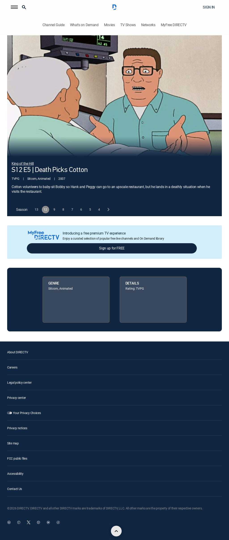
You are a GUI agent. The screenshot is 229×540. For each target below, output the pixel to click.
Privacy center (16, 398)
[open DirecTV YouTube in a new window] (48, 522)
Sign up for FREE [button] (112, 248)
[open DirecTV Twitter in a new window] (28, 522)
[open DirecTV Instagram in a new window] (38, 522)
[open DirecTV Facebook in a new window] (19, 522)
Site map (13, 443)
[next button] (108, 209)
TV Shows (128, 25)
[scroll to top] (116, 531)
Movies (109, 25)
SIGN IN (209, 7)
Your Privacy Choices (27, 413)
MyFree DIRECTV (174, 25)
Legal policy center (19, 382)
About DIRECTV (17, 352)
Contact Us (14, 489)
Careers (12, 367)
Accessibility (15, 473)
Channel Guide (53, 25)
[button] (14, 7)
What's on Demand (84, 25)
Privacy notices (17, 428)
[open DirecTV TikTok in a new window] (58, 522)
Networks (148, 25)
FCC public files (17, 458)
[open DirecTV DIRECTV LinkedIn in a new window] (9, 522)
